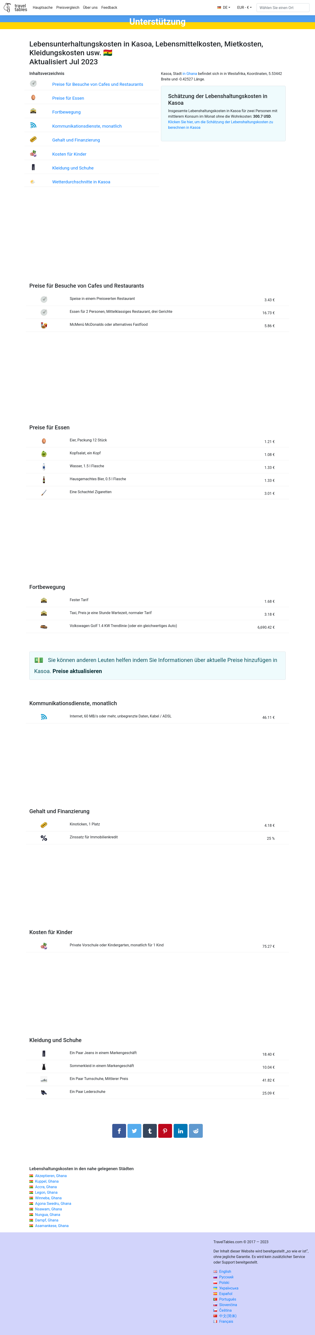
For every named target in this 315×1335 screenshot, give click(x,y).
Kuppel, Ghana (47, 1181)
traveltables (21, 7)
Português (224, 1299)
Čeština (222, 1310)
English (222, 1271)
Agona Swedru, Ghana (53, 1203)
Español (222, 1294)
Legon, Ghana (46, 1192)
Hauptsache (43, 7)
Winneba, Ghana (48, 1198)
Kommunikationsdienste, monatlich (87, 126)
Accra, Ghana (46, 1187)
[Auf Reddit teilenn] (196, 1131)
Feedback (109, 7)
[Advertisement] (157, 239)
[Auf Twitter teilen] (134, 1131)
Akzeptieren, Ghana (51, 1176)
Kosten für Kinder (69, 154)
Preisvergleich (67, 7)
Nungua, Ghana (47, 1214)
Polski (221, 1282)
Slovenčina (225, 1305)
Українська (225, 1288)
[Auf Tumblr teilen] (150, 1131)
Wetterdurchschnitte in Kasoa (81, 182)
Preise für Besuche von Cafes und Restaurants (97, 84)
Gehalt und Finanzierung (76, 140)
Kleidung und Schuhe (73, 168)
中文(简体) (224, 1316)
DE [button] (222, 7)
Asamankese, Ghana (52, 1226)
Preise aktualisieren (77, 671)
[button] (244, 7)
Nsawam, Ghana (48, 1209)
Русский (223, 1277)
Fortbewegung (66, 112)
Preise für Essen (68, 98)
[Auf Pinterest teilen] (165, 1131)
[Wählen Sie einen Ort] (283, 7)
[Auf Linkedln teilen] (181, 1131)
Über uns (90, 7)
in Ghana (190, 73)
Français (223, 1321)
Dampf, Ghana (46, 1220)
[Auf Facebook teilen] (119, 1131)
